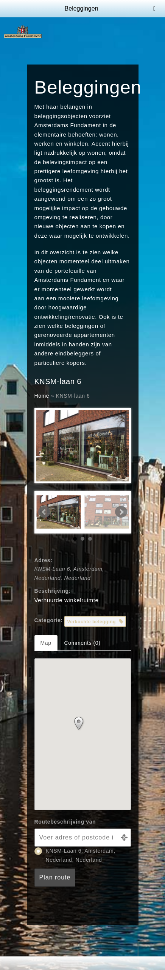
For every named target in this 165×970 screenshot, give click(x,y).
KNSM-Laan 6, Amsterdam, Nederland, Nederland (74, 855)
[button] (82, 725)
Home (42, 396)
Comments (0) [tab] (82, 643)
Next (121, 512)
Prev (44, 512)
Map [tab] (45, 643)
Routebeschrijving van (65, 822)
